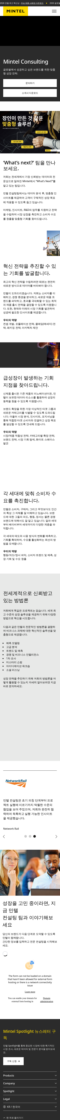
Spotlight (30, 1091)
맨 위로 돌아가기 (13, 1117)
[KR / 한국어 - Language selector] (30, 1107)
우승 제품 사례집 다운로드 (32, 3)
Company (30, 1083)
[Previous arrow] (4, 836)
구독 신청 (13, 1061)
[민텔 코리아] (15, 11)
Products (30, 1075)
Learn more (30, 992)
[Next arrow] (56, 836)
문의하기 (30, 83)
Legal (30, 1099)
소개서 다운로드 (30, 92)
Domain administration (46, 1000)
